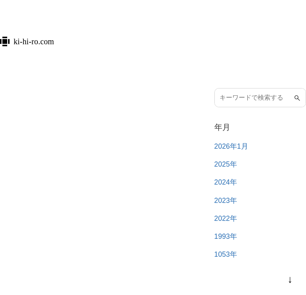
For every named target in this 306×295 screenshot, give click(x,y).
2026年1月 (231, 146)
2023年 (225, 201)
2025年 (225, 164)
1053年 (225, 254)
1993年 (225, 236)
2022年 (225, 218)
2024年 (225, 182)
